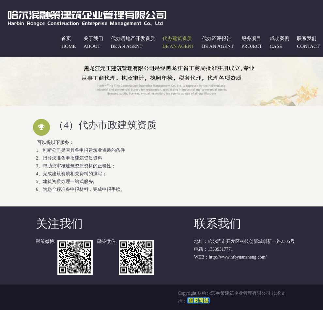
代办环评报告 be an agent (218, 42)
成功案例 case (279, 42)
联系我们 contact (308, 42)
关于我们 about (93, 42)
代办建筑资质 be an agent (178, 42)
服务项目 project (251, 42)
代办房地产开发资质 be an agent (133, 42)
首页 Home (68, 42)
